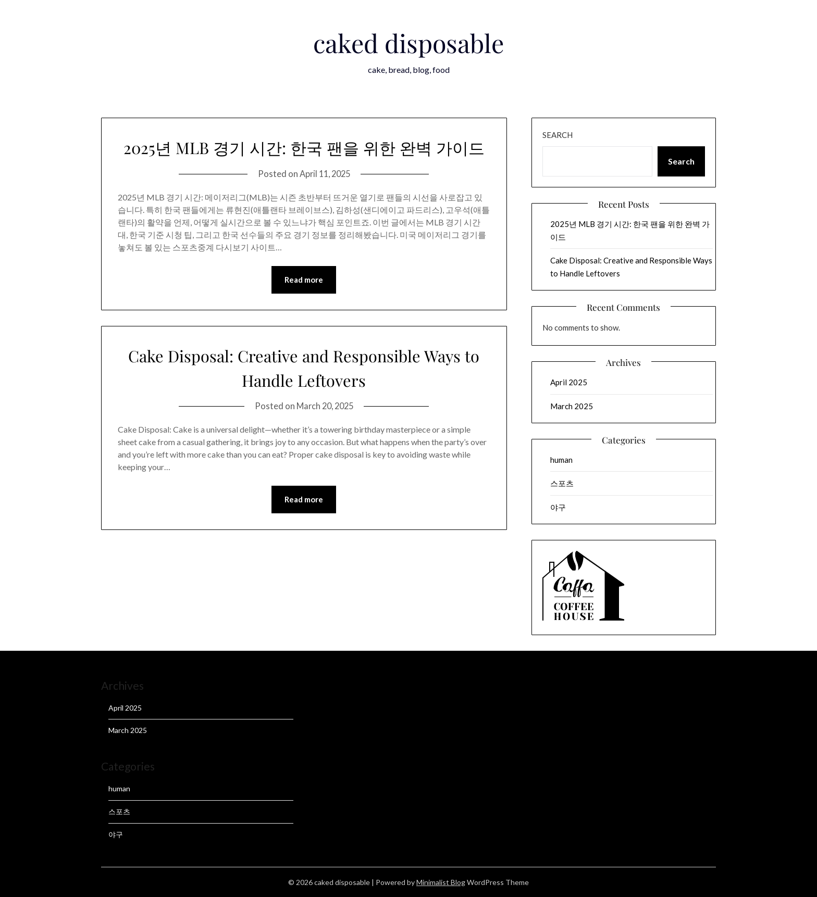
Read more (303, 304)
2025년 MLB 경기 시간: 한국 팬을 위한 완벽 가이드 (303, 158)
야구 (558, 507)
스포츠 (562, 483)
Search (557, 135)
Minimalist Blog (440, 882)
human (561, 459)
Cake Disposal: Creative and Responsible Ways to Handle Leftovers (303, 391)
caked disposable (408, 40)
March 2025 (571, 406)
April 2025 (568, 382)
